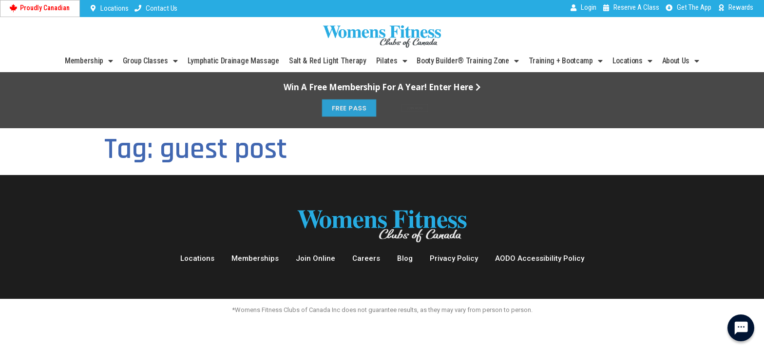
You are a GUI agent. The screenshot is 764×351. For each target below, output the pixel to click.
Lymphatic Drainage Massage (233, 60)
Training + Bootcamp (566, 61)
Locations (632, 61)
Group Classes (150, 61)
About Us (680, 61)
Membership (89, 61)
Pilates (391, 61)
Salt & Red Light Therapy (327, 60)
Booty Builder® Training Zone (467, 61)
